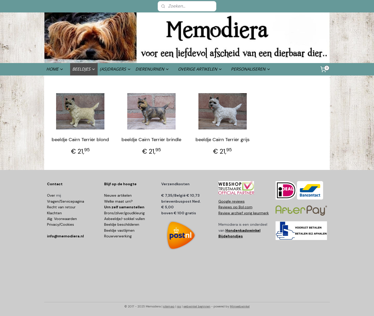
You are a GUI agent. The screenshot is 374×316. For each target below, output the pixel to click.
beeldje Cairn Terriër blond (80, 139)
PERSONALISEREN (251, 69)
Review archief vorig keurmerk (243, 213)
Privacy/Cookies (60, 224)
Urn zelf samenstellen (124, 207)
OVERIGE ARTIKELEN (200, 69)
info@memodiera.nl (65, 236)
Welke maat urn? (118, 201)
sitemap (169, 306)
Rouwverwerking (118, 236)
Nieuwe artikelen (118, 195)
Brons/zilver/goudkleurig (124, 213)
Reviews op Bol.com (235, 207)
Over (51, 195)
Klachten (54, 213)
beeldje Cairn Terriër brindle (151, 139)
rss (179, 306)
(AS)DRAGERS (115, 69)
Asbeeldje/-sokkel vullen (124, 218)
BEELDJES (84, 69)
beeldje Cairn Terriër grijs (223, 139)
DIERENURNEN (152, 69)
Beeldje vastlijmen (119, 230)
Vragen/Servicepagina (65, 201)
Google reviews (231, 201)
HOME (55, 69)
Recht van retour (61, 207)
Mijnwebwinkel (240, 306)
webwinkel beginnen (196, 306)
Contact (55, 184)
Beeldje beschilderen (121, 224)
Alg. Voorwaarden (62, 218)
